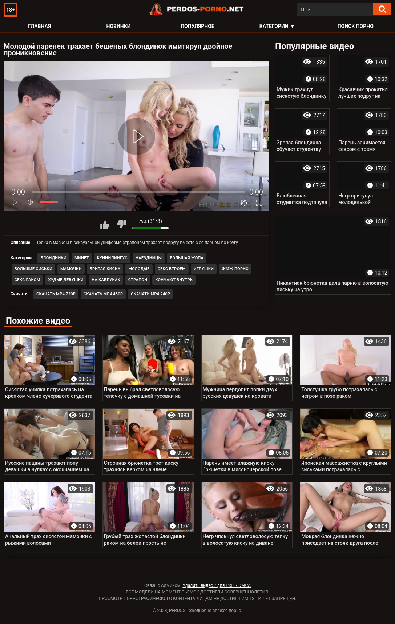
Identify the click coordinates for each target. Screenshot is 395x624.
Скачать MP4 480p (103, 294)
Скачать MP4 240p (150, 294)
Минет (81, 258)
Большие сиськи (33, 269)
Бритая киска (105, 269)
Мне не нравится (121, 224)
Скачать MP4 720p (56, 294)
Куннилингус (112, 258)
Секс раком (27, 279)
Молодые (138, 269)
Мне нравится (105, 224)
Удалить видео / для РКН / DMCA (216, 585)
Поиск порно (356, 26)
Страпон (138, 279)
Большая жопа (186, 258)
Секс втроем (172, 269)
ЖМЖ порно (235, 269)
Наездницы (149, 258)
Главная (39, 26)
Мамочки (71, 269)
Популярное (197, 26)
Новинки (118, 26)
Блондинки (53, 258)
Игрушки (204, 269)
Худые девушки (66, 279)
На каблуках (106, 279)
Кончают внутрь (174, 279)
